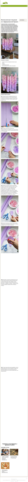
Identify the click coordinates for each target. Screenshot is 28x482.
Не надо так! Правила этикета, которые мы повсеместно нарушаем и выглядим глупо (5, 458)
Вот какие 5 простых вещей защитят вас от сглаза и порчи (14, 457)
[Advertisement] (14, 13)
